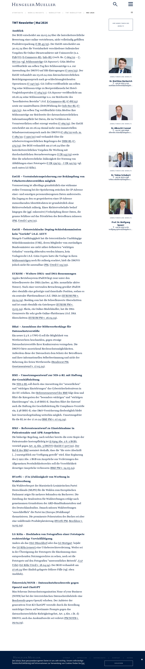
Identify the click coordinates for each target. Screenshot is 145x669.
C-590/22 (29, 137)
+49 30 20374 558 (122, 177)
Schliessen (119, 663)
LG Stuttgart (65, 543)
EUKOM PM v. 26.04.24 (42, 318)
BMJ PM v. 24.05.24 (62, 468)
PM (15, 221)
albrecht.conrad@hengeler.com (121, 133)
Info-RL (47, 57)
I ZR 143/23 (64, 154)
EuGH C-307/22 (64, 446)
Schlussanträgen (21, 260)
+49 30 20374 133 (122, 83)
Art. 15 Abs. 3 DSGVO (41, 446)
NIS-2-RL (22, 384)
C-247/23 (33, 84)
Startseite (17, 13)
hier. (83, 663)
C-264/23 (40, 92)
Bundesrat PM (60, 362)
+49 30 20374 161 (122, 227)
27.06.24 (17, 569)
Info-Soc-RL (69, 106)
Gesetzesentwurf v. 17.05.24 (28, 366)
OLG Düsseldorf (38, 543)
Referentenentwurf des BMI (52, 393)
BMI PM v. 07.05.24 (53, 419)
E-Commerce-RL (31, 57)
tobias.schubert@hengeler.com (121, 179)
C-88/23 (72, 101)
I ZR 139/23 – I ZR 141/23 (61, 163)
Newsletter (54, 13)
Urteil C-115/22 (58, 265)
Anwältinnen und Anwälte (121, 77)
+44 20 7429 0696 (122, 130)
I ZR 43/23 (42, 44)
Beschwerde (19, 600)
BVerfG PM (61, 521)
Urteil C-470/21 (27, 221)
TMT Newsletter (73, 13)
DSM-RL (67, 141)
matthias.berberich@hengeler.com (122, 86)
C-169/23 (64, 123)
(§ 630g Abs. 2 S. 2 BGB (62, 441)
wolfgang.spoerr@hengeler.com (121, 229)
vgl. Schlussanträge (32, 62)
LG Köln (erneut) (26, 547)
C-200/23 (71, 70)
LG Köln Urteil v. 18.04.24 (34, 565)
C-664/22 (69, 57)
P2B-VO (16, 57)
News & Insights (36, 13)
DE (132, 12)
